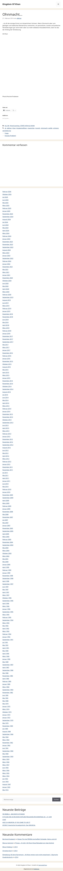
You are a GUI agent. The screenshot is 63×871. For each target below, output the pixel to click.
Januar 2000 (6, 564)
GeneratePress (42, 865)
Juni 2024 (5, 225)
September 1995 (7, 612)
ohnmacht (44, 128)
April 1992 (5, 628)
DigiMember (36, 869)
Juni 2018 (5, 320)
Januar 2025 (6, 211)
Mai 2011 (5, 475)
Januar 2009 (6, 509)
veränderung (6, 131)
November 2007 (7, 517)
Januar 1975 (6, 706)
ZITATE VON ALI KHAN (27, 126)
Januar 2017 (6, 350)
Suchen (56, 799)
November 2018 (7, 317)
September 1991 (7, 640)
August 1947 (6, 784)
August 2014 (6, 392)
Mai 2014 (5, 400)
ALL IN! (7, 126)
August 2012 (6, 448)
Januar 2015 (6, 378)
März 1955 (5, 773)
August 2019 (6, 300)
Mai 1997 (5, 589)
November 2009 (7, 495)
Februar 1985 (6, 681)
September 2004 (7, 545)
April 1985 (5, 679)
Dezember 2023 (7, 242)
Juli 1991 (5, 642)
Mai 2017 (5, 345)
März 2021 (5, 272)
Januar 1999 (6, 573)
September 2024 (7, 217)
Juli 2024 (5, 222)
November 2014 (7, 384)
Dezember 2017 (7, 336)
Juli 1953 (5, 779)
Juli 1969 (5, 729)
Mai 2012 (5, 453)
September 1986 (7, 670)
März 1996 (5, 606)
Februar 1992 (6, 634)
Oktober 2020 (6, 281)
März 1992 (5, 631)
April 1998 (5, 581)
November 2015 (7, 361)
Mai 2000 (5, 562)
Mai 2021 (5, 269)
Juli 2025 (5, 197)
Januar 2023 (6, 256)
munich (37, 128)
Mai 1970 (5, 723)
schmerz (56, 128)
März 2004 (5, 551)
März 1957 (5, 765)
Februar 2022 (6, 261)
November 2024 (7, 214)
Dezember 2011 (7, 467)
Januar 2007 (6, 525)
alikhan (9, 128)
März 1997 (5, 595)
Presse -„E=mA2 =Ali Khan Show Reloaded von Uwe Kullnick (34, 843)
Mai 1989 (5, 662)
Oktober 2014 (6, 386)
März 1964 (5, 740)
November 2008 (7, 512)
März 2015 (5, 375)
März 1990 (5, 656)
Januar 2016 (6, 358)
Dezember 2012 (7, 439)
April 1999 (5, 567)
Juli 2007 (5, 520)
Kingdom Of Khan (11, 4)
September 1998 (7, 578)
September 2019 (7, 297)
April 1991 (5, 648)
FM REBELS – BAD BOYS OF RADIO (13, 814)
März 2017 (5, 347)
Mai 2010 (5, 487)
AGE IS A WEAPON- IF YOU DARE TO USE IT (16, 822)
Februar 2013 (6, 434)
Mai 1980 (5, 701)
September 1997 (7, 584)
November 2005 (7, 528)
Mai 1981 (5, 698)
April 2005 (5, 534)
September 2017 (7, 342)
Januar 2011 (6, 481)
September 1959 (7, 756)
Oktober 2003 (6, 553)
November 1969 (7, 726)
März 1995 (5, 615)
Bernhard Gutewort (8, 839)
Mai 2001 (5, 559)
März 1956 (5, 770)
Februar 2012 (6, 461)
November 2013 (7, 417)
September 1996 (7, 601)
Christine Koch (7, 851)
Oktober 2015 (6, 364)
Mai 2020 (5, 286)
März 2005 (5, 537)
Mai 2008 (5, 514)
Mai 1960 (5, 754)
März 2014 (5, 406)
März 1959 (5, 759)
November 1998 (7, 576)
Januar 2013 (6, 436)
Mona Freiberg (7, 847)
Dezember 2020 (7, 278)
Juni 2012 (5, 450)
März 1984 (5, 687)
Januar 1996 (6, 609)
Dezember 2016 (7, 353)
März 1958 (5, 762)
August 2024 (6, 219)
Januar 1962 (6, 745)
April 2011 (5, 478)
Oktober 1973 (6, 712)
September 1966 (7, 734)
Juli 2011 (5, 473)
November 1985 (7, 676)
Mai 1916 (5, 790)
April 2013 (5, 428)
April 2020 (5, 289)
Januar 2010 (6, 492)
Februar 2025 (6, 208)
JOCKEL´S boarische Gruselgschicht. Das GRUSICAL (18, 825)
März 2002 (5, 556)
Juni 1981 (5, 695)
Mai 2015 (5, 370)
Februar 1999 (6, 570)
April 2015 (5, 372)
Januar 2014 (6, 411)
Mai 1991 (5, 645)
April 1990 (5, 653)
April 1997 (5, 592)
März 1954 (5, 776)
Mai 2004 (5, 548)
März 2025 (5, 205)
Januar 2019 (6, 311)
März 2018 (5, 328)
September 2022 (7, 258)
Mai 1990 (5, 651)
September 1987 (7, 665)
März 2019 (5, 306)
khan (14, 128)
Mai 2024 (5, 228)
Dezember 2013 (7, 414)
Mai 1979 (5, 704)
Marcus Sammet (7, 843)
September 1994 (7, 620)
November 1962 (7, 743)
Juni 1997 (5, 587)
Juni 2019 (5, 303)
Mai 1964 (5, 737)
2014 (15, 847)
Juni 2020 (5, 283)
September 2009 (7, 498)
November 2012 (7, 442)
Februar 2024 (6, 236)
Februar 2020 (6, 294)
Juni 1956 (5, 768)
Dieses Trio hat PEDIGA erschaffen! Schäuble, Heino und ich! (37, 839)
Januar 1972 (6, 718)
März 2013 (5, 431)
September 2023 (7, 247)
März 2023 (5, 253)
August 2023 (6, 250)
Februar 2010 (6, 489)
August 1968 (6, 731)
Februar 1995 (6, 617)
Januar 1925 (6, 787)
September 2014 (7, 389)
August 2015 (6, 367)
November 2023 (7, 244)
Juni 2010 (5, 484)
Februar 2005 (6, 539)
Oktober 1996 (6, 598)
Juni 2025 (5, 200)
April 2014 (5, 403)
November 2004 (7, 542)
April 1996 (5, 603)
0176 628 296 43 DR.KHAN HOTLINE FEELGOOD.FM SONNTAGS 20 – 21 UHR (27, 817)
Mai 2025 (5, 203)
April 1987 (5, 667)
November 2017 (7, 339)
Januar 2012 (6, 464)
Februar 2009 (6, 506)
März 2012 (5, 459)
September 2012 (7, 445)
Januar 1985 (6, 684)
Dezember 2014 (7, 381)
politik (50, 128)
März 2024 (5, 233)
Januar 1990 (6, 659)
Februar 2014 (6, 409)
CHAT (4, 820)
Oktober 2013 (6, 420)
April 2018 (5, 325)
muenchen (31, 128)
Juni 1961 (5, 748)
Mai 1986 (5, 673)
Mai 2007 (5, 523)
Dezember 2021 (7, 267)
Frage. (7, 133)
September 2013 (7, 423)
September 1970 (7, 720)
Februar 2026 (6, 192)
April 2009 (5, 500)
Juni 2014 (5, 397)
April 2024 (5, 230)
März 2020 (5, 292)
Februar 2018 (6, 331)
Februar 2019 (6, 308)
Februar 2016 (6, 356)
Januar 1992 (6, 637)
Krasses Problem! (10, 136)
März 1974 (5, 709)
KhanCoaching (15, 126)
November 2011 (7, 470)
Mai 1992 (5, 626)
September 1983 (7, 690)
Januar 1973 (6, 715)
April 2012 (5, 456)
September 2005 (7, 531)
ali (5, 128)
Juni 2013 (5, 425)
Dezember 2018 (7, 314)
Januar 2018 (6, 333)
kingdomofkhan (21, 128)
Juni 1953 (5, 782)
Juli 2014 (5, 395)
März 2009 (5, 503)
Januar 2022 (6, 264)
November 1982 (7, 692)
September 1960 (7, 751)
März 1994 (5, 623)
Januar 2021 (6, 275)
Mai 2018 (5, 322)
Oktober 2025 (6, 194)
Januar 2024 (6, 239)
